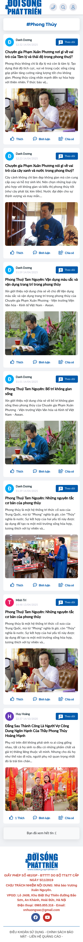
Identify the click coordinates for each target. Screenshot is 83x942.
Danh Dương (24, 40)
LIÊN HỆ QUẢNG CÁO (45, 936)
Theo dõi (67, 42)
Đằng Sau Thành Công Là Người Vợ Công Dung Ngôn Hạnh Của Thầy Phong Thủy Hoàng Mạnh (37, 731)
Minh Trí (21, 600)
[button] (66, 139)
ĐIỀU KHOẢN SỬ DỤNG (27, 932)
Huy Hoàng (23, 714)
